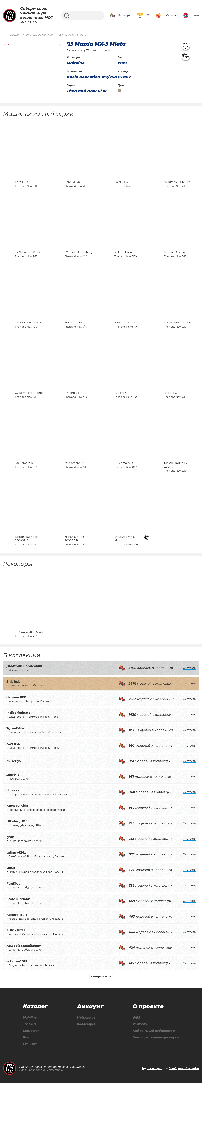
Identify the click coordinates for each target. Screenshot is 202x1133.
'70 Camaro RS (24, 497)
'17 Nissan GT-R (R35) (178, 188)
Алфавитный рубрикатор (153, 1080)
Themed (29, 1073)
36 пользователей (98, 50)
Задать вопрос (152, 1118)
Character (31, 1080)
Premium (30, 1087)
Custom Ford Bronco (178, 343)
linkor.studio (55, 1119)
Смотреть (189, 716)
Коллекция (85, 1073)
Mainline (29, 1067)
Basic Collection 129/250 (92, 77)
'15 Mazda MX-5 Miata (29, 343)
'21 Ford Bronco (124, 266)
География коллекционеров (155, 1087)
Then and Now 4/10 (87, 91)
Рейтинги (139, 1073)
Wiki (134, 1067)
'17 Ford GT (72, 420)
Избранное (85, 1067)
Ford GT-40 (22, 188)
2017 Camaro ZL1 (76, 343)
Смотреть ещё (101, 1025)
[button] (5, 44)
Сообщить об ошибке (184, 1118)
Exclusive (30, 1094)
